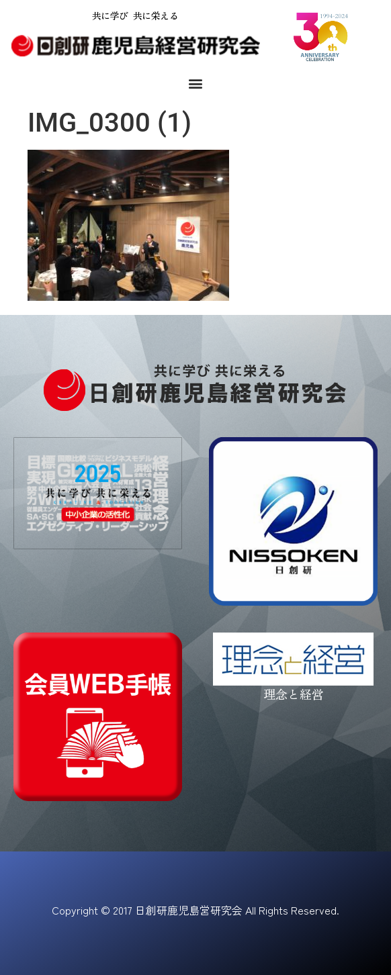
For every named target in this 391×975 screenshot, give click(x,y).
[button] (196, 84)
